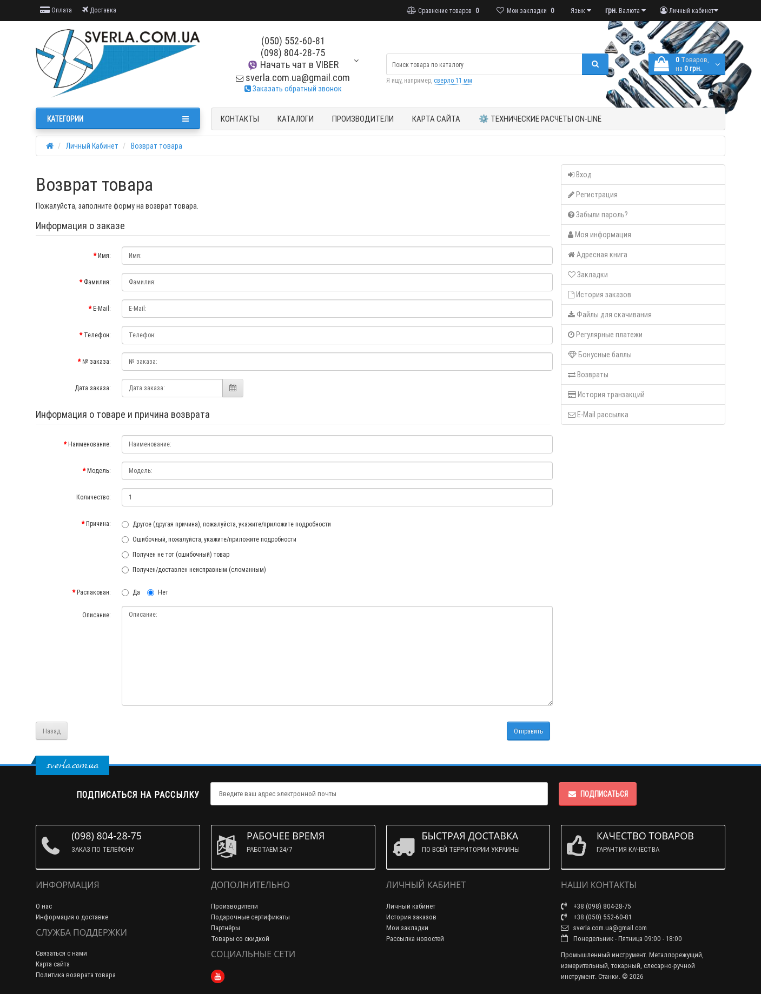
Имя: (104, 255)
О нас (44, 906)
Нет (157, 592)
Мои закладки (407, 927)
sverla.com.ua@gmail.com (293, 77)
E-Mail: (102, 308)
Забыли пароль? (598, 214)
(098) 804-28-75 (293, 52)
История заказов (599, 294)
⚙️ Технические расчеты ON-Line (540, 119)
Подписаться (597, 794)
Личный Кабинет (92, 146)
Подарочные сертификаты (250, 917)
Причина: (98, 523)
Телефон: (97, 335)
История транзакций (606, 394)
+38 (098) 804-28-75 (596, 906)
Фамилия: (97, 282)
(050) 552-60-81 (293, 41)
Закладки (588, 274)
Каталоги (295, 119)
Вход (580, 174)
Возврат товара (156, 146)
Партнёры (225, 927)
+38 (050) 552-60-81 (596, 917)
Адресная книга (597, 254)
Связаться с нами (61, 953)
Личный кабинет (410, 906)
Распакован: (94, 592)
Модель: (99, 470)
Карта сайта (436, 119)
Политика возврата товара (76, 974)
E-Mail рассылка (598, 414)
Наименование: (89, 444)
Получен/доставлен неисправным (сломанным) (194, 569)
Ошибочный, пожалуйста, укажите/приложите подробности (209, 539)
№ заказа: (96, 361)
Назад (52, 731)
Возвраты (588, 374)
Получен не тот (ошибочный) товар (175, 554)
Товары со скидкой (240, 938)
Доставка (99, 10)
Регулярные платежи (605, 334)
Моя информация (599, 234)
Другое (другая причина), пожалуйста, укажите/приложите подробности (226, 524)
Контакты (240, 119)
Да (131, 592)
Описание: (96, 615)
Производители (363, 119)
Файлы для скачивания (610, 314)
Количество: (93, 497)
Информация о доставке (72, 917)
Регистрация (593, 194)
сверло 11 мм (453, 80)
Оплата (56, 10)
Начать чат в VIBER (293, 64)
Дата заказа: (93, 388)
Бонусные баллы (600, 354)
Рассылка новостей (415, 938)
